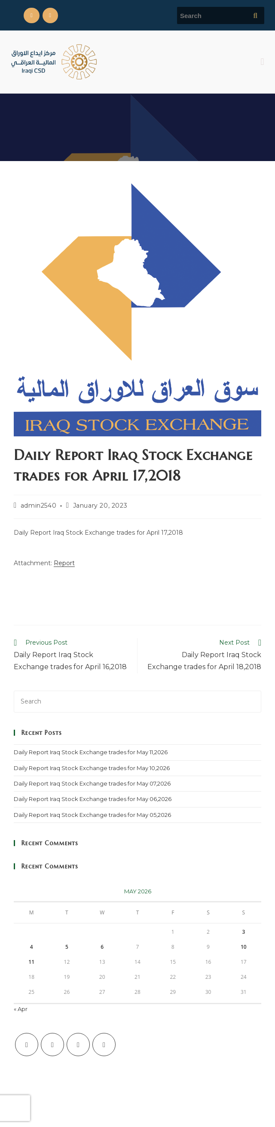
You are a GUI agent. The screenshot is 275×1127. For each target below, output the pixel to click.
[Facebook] (52, 1044)
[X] (26, 1044)
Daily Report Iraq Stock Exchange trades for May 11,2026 (91, 752)
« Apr (21, 1008)
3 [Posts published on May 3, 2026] (243, 931)
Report (64, 563)
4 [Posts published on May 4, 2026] (31, 946)
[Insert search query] (137, 702)
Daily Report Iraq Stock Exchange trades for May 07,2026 (92, 783)
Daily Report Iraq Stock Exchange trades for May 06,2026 (92, 798)
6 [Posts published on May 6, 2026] (102, 946)
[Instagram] (78, 1044)
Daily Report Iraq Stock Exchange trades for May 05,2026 (92, 814)
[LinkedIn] (104, 1044)
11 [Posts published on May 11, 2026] (31, 962)
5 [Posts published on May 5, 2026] (66, 946)
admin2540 (38, 505)
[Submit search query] (255, 15)
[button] (262, 62)
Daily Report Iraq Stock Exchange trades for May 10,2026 (92, 768)
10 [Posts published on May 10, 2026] (244, 946)
